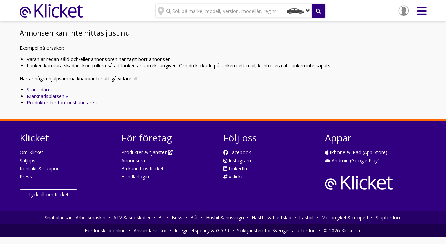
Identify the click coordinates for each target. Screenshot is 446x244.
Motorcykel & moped (344, 217)
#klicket (234, 176)
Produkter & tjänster (147, 152)
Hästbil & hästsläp (271, 217)
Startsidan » (40, 89)
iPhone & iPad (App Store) (356, 152)
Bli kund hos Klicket (142, 168)
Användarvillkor (150, 230)
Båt (194, 217)
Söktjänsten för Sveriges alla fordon (276, 230)
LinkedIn (235, 168)
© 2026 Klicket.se (343, 230)
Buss (177, 217)
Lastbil (306, 217)
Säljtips (27, 160)
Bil (161, 217)
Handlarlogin (135, 176)
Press (26, 176)
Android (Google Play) (352, 160)
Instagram (237, 160)
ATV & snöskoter (132, 217)
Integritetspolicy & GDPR (202, 230)
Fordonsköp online (105, 230)
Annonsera (133, 160)
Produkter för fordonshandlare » (62, 102)
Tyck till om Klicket (48, 194)
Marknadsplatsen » (47, 96)
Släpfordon (388, 217)
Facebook (237, 152)
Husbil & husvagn (225, 217)
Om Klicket (31, 152)
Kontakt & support (40, 168)
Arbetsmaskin (90, 217)
